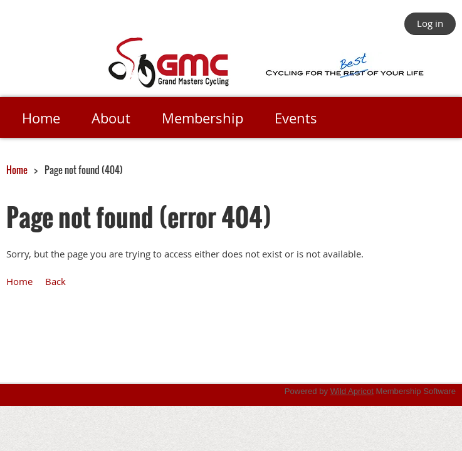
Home (17, 170)
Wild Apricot (352, 391)
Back (55, 281)
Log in (430, 23)
